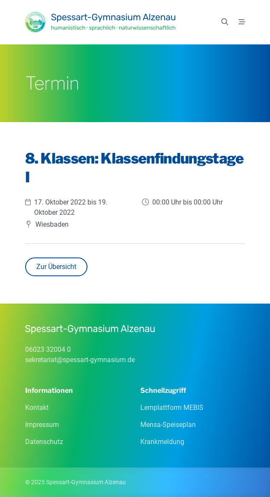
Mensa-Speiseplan (168, 425)
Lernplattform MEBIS (171, 407)
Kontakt (37, 407)
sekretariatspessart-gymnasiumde (80, 360)
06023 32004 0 (48, 349)
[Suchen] (224, 22)
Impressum (42, 425)
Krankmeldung (162, 442)
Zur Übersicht (56, 267)
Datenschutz (44, 442)
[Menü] (241, 22)
